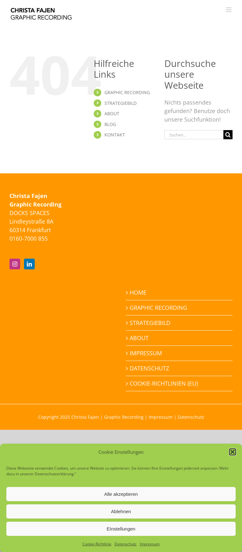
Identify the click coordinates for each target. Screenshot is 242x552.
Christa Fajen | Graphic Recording (107, 417)
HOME (138, 292)
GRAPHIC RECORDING (127, 92)
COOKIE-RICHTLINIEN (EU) (164, 383)
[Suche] (228, 134)
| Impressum (158, 417)
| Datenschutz (188, 417)
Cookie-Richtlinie (96, 547)
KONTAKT (114, 135)
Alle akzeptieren (121, 497)
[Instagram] (14, 264)
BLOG (110, 124)
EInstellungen (121, 532)
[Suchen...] (193, 134)
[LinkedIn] (29, 264)
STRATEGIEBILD (120, 103)
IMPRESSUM (146, 353)
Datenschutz (126, 547)
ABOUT (111, 114)
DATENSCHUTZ (149, 368)
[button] (232, 455)
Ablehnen (121, 514)
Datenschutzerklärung (54, 477)
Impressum (150, 547)
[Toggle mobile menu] (229, 9)
